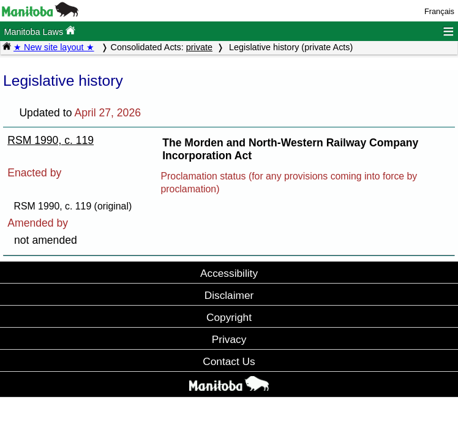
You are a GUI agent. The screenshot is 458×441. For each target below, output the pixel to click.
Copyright (229, 317)
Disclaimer (229, 295)
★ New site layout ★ (53, 47)
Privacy (229, 339)
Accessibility (229, 273)
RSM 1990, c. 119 (50, 140)
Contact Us (229, 361)
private (199, 47)
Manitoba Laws (39, 31)
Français (439, 11)
